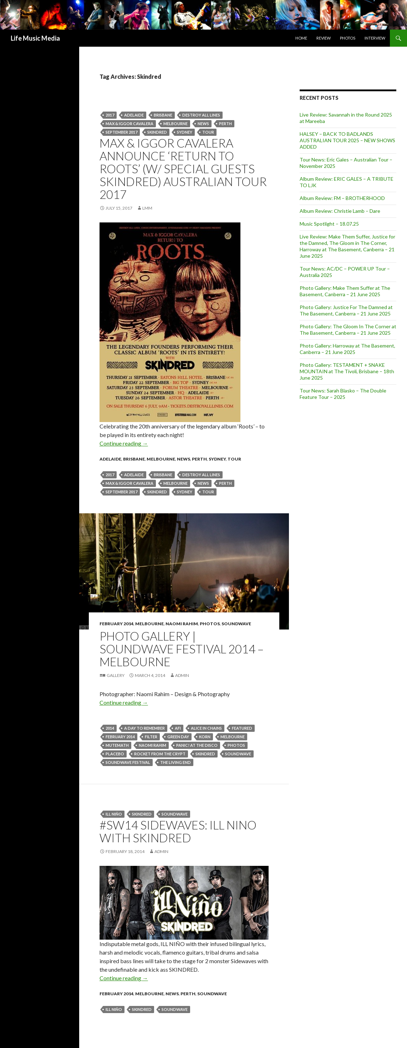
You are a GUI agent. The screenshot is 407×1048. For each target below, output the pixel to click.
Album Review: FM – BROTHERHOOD (342, 198)
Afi (178, 728)
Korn (204, 736)
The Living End (175, 762)
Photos (347, 38)
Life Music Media (35, 38)
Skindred (157, 132)
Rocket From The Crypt (159, 753)
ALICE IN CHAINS (206, 728)
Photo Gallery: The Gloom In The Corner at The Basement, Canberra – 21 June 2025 (348, 329)
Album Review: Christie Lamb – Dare (340, 211)
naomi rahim (152, 745)
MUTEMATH (117, 745)
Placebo (115, 753)
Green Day (178, 736)
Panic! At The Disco (197, 745)
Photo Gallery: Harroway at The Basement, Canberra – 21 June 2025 (347, 349)
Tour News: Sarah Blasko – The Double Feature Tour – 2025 (343, 393)
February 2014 (116, 623)
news (203, 123)
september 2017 (121, 132)
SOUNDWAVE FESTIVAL (128, 762)
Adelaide (134, 115)
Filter (151, 736)
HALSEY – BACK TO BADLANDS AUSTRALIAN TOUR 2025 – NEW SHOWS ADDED (347, 140)
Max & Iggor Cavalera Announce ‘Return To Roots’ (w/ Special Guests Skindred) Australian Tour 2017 (183, 168)
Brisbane (163, 115)
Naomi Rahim (182, 623)
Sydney (184, 132)
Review (323, 38)
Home (301, 38)
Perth (199, 459)
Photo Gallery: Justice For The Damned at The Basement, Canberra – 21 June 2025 (346, 310)
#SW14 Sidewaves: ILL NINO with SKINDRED (178, 831)
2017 (110, 115)
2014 (110, 728)
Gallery (115, 675)
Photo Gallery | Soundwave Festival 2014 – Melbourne (182, 649)
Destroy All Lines (201, 115)
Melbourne (175, 123)
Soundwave (236, 623)
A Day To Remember (144, 728)
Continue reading (124, 443)
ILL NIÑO (114, 814)
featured (242, 728)
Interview (375, 38)
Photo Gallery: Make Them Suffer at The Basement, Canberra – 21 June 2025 (345, 291)
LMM (147, 208)
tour (208, 132)
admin (182, 675)
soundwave (238, 753)
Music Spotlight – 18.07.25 (329, 224)
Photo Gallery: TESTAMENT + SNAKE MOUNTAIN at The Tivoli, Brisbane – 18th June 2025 (347, 371)
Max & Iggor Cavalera (129, 123)
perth (225, 123)
